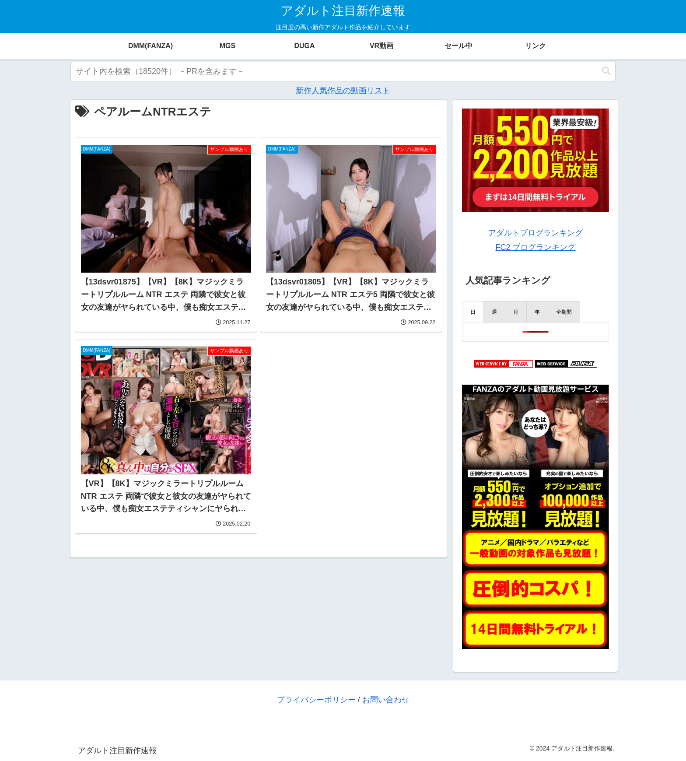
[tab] (473, 312)
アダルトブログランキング (535, 232)
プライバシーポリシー (316, 699)
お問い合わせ (386, 699)
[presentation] (473, 312)
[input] (343, 71)
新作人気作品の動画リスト (343, 90)
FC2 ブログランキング (535, 247)
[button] (606, 71)
